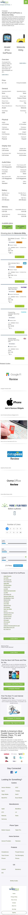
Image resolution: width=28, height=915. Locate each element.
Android (3, 869)
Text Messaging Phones (19, 857)
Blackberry (18, 869)
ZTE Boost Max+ (7, 585)
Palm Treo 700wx (8, 609)
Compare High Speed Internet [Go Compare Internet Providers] (14, 723)
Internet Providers (6, 841)
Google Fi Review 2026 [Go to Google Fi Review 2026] (6, 388)
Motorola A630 (7, 600)
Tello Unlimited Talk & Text (13, 264)
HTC (2, 812)
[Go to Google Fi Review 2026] (14, 376)
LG (16, 812)
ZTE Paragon (7, 607)
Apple (3, 808)
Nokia (16, 815)
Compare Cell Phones (5, 4)
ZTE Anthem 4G (7, 594)
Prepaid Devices (19, 852)
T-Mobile (17, 791)
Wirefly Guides (14, 880)
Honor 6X (6, 623)
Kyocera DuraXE (7, 616)
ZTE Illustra (6, 601)
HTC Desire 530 (7, 579)
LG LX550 (6, 578)
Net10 (16, 794)
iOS (2, 872)
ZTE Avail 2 (6, 620)
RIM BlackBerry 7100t (9, 598)
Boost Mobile (18, 797)
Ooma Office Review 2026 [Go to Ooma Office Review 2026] (6, 494)
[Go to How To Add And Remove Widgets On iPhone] (14, 403)
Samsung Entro (7, 605)
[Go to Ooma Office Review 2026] (14, 482)
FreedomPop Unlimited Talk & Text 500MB (13, 314)
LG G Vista (6, 603)
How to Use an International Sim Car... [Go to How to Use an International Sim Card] (9, 441)
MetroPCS (4, 797)
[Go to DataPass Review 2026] (14, 456)
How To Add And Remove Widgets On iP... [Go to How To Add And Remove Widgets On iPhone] (10, 415)
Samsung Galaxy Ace (9, 596)
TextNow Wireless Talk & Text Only (13, 288)
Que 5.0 (5, 611)
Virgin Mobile (4, 794)
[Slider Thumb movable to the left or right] (7, 544)
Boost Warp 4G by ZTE (9, 627)
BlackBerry (18, 808)
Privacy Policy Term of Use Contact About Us (14, 901)
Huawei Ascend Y (8, 614)
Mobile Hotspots (5, 830)
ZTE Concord (7, 622)
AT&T (16, 787)
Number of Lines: (14, 524)
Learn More (14, 638)
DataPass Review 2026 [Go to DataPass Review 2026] (6, 467)
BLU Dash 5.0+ (7, 629)
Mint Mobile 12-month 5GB (14, 239)
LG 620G (6, 589)
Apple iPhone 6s (7, 576)
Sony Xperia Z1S (8, 581)
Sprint (3, 791)
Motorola (3, 815)
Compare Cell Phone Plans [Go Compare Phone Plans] (14, 684)
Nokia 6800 (6, 583)
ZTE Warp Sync (7, 618)
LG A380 (6, 592)
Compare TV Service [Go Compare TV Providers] (14, 718)
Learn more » (5, 74)
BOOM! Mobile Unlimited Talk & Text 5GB (13, 340)
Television (17, 841)
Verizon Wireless (5, 787)
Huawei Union (7, 587)
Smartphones (5, 852)
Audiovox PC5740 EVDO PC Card (12, 625)
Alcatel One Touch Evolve (10, 590)
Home (14, 893)
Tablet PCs (18, 830)
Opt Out (14, 912)
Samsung (4, 819)
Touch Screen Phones (5, 857)
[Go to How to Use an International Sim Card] (14, 429)
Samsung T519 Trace (9, 612)
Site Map (14, 909)
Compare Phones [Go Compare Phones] (14, 688)
